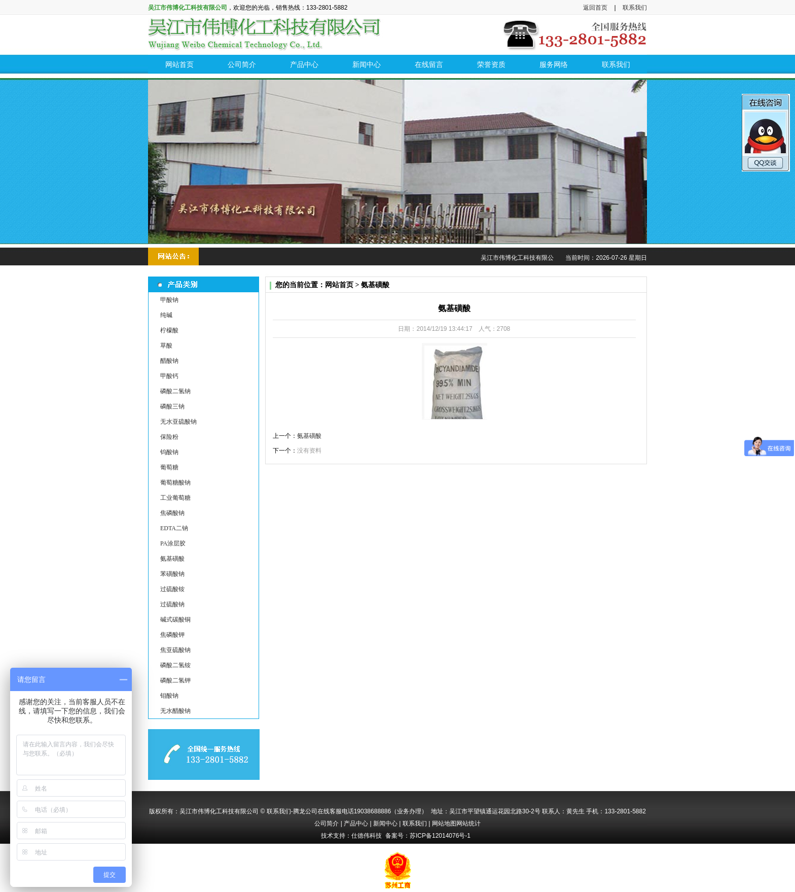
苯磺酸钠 (172, 573)
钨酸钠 (169, 452)
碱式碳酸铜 (175, 619)
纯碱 (166, 315)
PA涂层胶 (173, 543)
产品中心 (356, 823)
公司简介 (326, 823)
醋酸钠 (169, 360)
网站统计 (468, 823)
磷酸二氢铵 (175, 665)
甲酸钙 (169, 376)
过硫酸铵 (172, 589)
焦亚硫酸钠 (175, 650)
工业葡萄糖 (175, 497)
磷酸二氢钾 (175, 680)
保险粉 (169, 436)
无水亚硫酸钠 (178, 421)
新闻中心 (385, 823)
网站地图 (444, 823)
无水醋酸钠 (175, 710)
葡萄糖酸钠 (175, 482)
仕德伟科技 (366, 835)
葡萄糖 (169, 467)
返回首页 (595, 7)
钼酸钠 (169, 695)
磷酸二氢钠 (175, 391)
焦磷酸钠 (172, 513)
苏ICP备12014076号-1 (440, 835)
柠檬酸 (169, 330)
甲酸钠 (169, 299)
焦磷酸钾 (172, 634)
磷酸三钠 (172, 406)
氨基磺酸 (172, 558)
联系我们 (635, 7)
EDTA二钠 (174, 528)
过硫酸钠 (172, 604)
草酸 (166, 345)
